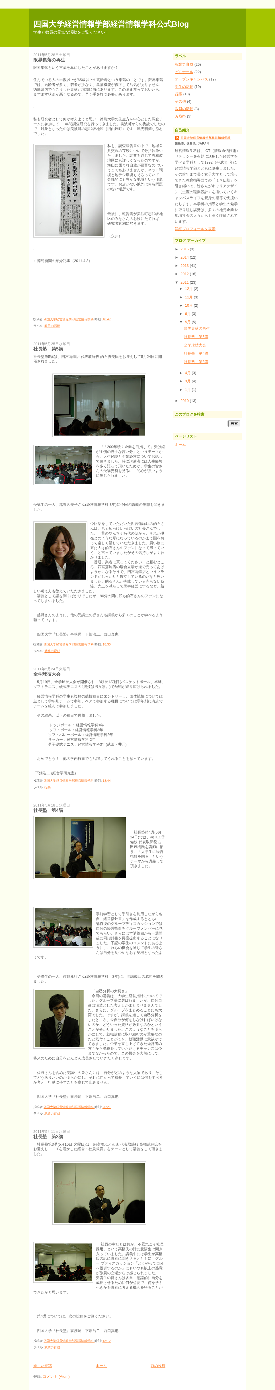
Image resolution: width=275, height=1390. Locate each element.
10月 (189, 305)
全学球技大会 (47, 674)
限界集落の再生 (49, 59)
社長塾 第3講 (48, 1136)
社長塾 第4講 (48, 810)
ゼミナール (184, 72)
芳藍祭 (180, 116)
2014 (185, 257)
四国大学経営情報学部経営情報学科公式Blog (111, 24)
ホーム (101, 1366)
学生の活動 (184, 86)
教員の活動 (52, 325)
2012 (185, 274)
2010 (185, 401)
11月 (189, 297)
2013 (185, 265)
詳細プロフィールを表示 (195, 229)
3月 (188, 381)
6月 (188, 314)
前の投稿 (158, 1366)
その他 (180, 101)
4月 (188, 373)
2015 (185, 249)
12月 (189, 288)
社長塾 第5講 (48, 348)
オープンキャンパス (191, 79)
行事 (47, 787)
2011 (185, 282)
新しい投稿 (42, 1366)
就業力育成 (52, 651)
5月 (188, 322)
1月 (188, 389)
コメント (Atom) (56, 1376)
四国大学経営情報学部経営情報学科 (205, 137)
